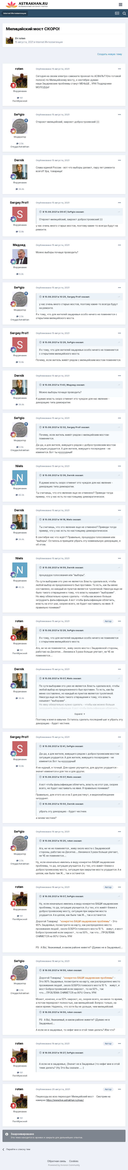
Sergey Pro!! (19, 202)
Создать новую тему (109, 54)
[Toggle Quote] (40, 211)
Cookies (73, 1161)
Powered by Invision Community (64, 1165)
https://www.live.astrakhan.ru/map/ (65, 1100)
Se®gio (19, 114)
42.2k (20, 494)
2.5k (20, 143)
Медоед (19, 245)
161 (20, 97)
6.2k (20, 274)
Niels (19, 466)
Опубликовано (53, 68)
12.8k (20, 231)
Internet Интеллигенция (49, 42)
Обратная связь (56, 1161)
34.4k (20, 189)
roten (22, 38)
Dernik (19, 160)
